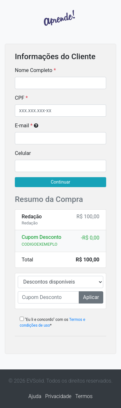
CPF (19, 98)
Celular (23, 153)
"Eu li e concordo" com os (52, 322)
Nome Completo (33, 70)
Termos (84, 396)
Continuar (60, 182)
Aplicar (91, 297)
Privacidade (58, 396)
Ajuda (34, 396)
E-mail (26, 125)
